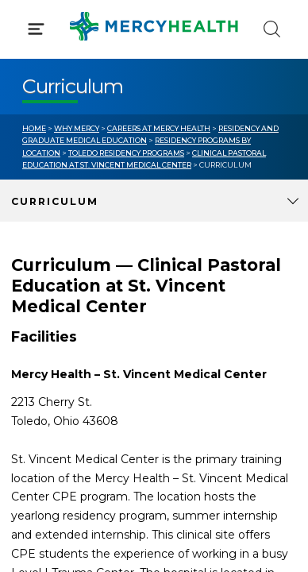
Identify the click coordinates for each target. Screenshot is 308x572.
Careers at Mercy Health (158, 128)
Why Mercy (76, 128)
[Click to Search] (272, 29)
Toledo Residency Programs (126, 153)
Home (34, 128)
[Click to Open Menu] (36, 29)
